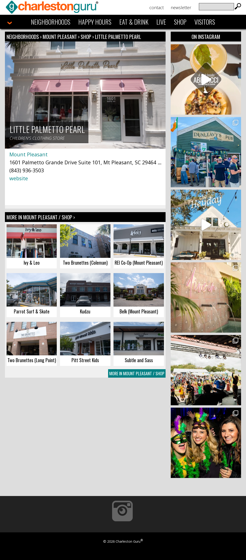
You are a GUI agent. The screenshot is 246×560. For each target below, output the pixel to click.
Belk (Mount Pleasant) (139, 311)
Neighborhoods (50, 21)
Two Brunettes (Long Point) (32, 360)
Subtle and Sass (139, 360)
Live (161, 21)
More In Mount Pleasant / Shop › (41, 217)
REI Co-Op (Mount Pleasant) (139, 262)
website (18, 178)
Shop (180, 21)
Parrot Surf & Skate (31, 311)
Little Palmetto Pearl (118, 36)
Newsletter (181, 7)
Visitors (204, 21)
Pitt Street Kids (85, 360)
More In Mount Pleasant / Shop (136, 373)
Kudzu (85, 311)
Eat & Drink (133, 21)
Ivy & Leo (32, 262)
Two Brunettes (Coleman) (85, 262)
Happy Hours (94, 21)
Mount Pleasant (60, 36)
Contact (156, 7)
